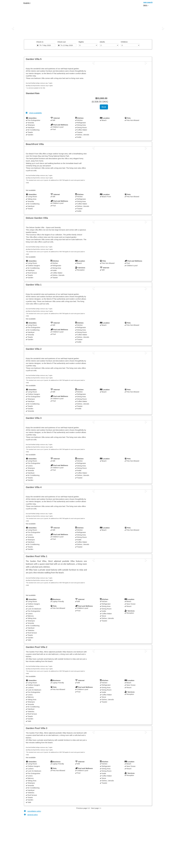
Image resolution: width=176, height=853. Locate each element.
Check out (61, 42)
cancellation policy (32, 811)
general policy (31, 815)
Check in (39, 42)
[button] (13, 28)
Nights (81, 42)
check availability (34, 113)
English (27, 3)
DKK (145, 5)
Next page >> (96, 808)
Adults (102, 42)
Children (124, 42)
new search (148, 2)
